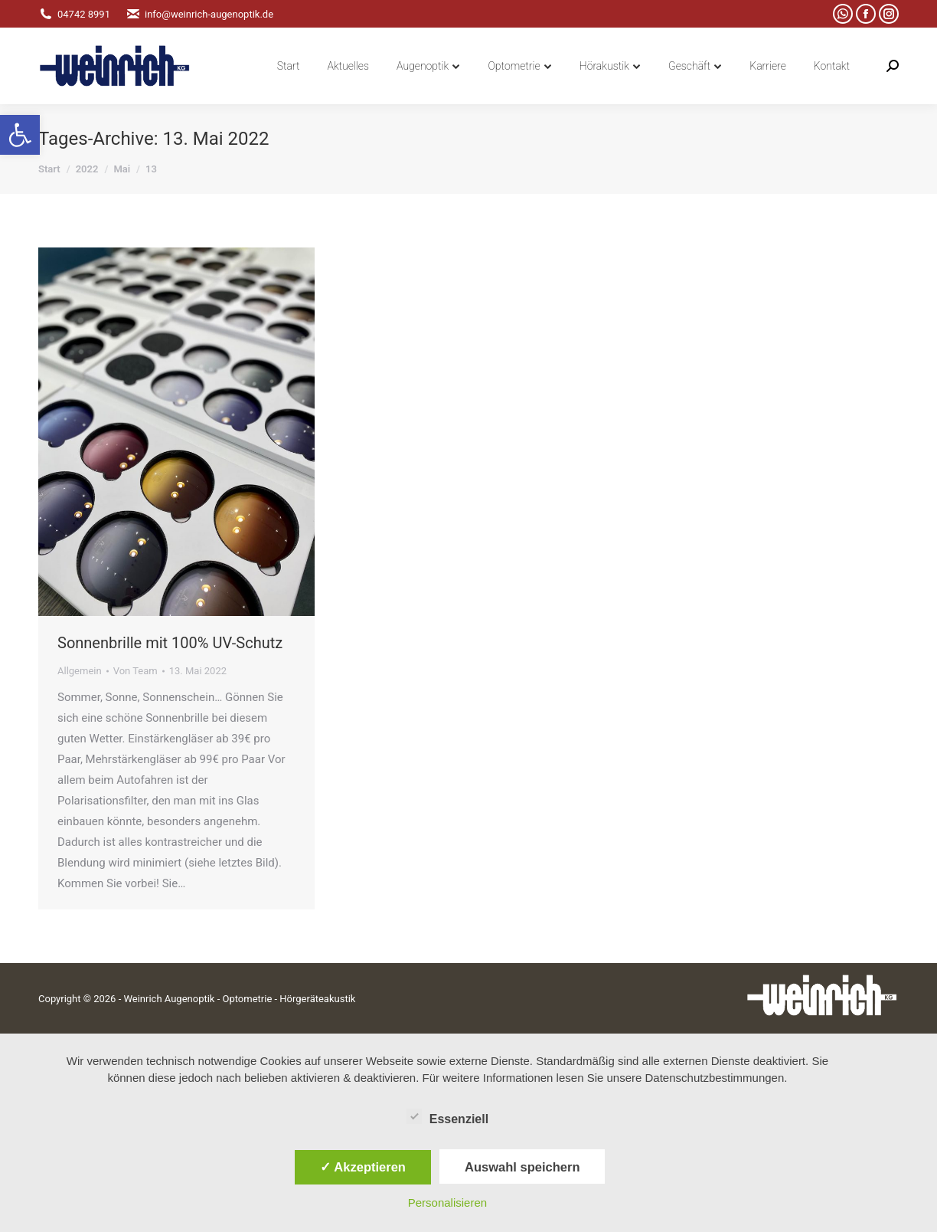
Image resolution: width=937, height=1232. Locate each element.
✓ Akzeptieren (363, 1167)
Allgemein (79, 671)
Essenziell (447, 1116)
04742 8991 (74, 14)
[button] (20, 135)
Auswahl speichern (522, 1167)
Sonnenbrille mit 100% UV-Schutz (169, 643)
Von (135, 671)
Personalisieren (447, 1202)
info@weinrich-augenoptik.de (199, 14)
